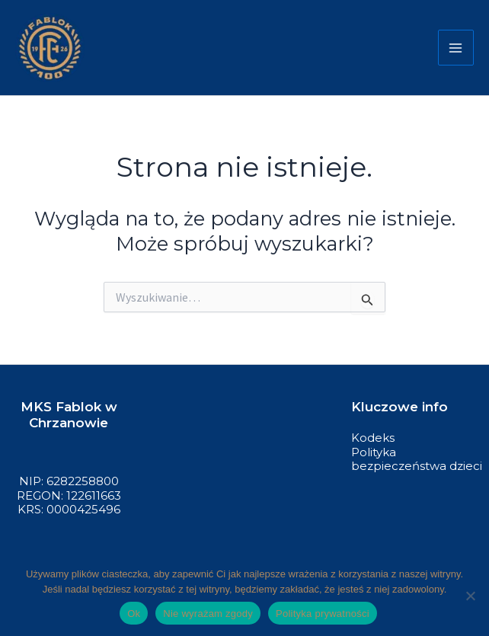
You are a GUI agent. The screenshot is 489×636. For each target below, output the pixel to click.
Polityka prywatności (322, 613)
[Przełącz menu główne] (456, 48)
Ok (133, 613)
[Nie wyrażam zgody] (470, 595)
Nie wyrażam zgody (208, 613)
